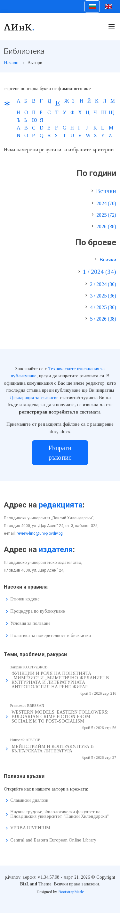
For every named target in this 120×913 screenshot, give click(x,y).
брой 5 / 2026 (91, 693)
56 (114, 728)
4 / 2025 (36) (103, 307)
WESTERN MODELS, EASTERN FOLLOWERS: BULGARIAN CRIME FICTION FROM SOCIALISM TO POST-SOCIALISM (60, 717)
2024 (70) (106, 203)
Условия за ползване (30, 623)
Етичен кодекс (24, 599)
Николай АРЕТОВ (25, 740)
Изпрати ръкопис (60, 452)
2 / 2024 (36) (103, 284)
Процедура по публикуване (37, 611)
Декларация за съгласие (34, 397)
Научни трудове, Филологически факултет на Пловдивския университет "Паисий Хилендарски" (59, 814)
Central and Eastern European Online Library (53, 840)
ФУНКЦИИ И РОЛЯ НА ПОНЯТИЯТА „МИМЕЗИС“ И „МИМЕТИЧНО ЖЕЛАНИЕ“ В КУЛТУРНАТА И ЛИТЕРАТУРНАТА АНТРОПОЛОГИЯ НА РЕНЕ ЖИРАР (60, 680)
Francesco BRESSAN (27, 706)
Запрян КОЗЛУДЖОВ (29, 667)
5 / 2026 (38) (103, 319)
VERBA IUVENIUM (30, 828)
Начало (11, 62)
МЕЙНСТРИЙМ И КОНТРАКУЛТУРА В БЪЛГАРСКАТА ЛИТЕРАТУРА (53, 748)
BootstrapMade (71, 891)
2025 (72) (106, 215)
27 (114, 757)
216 (113, 693)
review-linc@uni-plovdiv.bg (40, 533)
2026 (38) (106, 226)
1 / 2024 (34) (99, 271)
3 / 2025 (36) (103, 295)
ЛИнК (19, 26)
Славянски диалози (29, 800)
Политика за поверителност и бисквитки (50, 635)
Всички (106, 191)
